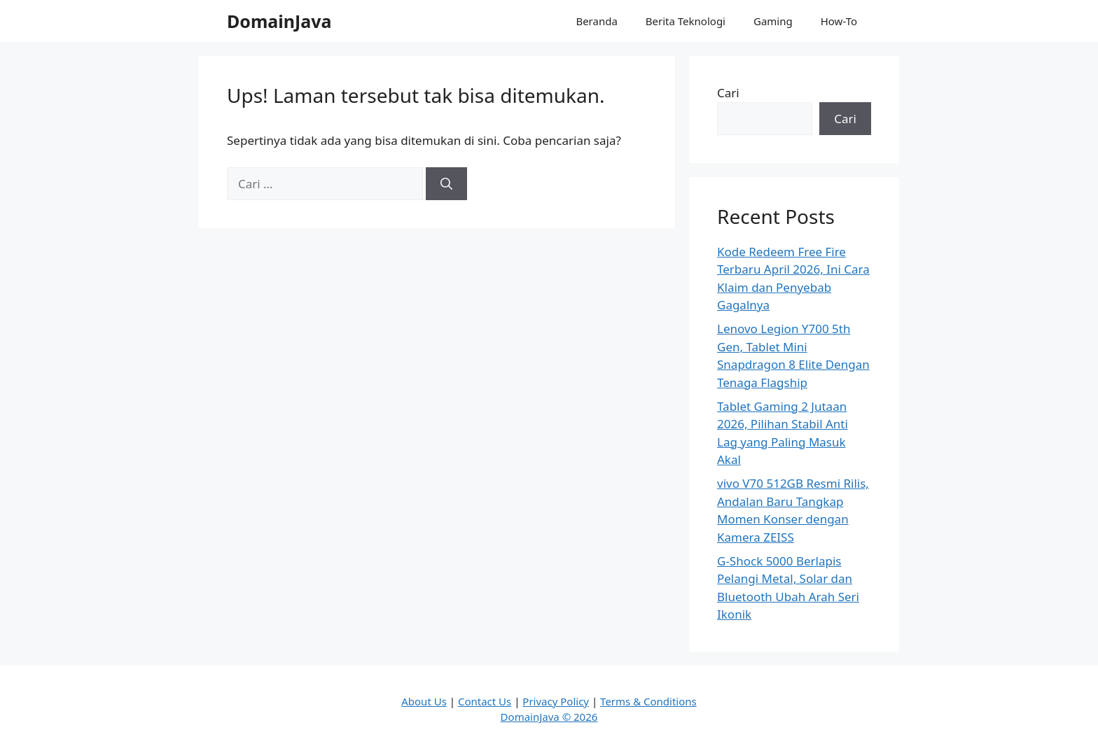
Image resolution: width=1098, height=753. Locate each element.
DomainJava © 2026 (549, 717)
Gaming (773, 21)
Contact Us (484, 701)
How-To (839, 21)
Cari (728, 93)
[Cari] (446, 184)
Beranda (596, 21)
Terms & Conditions (648, 701)
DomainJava (279, 21)
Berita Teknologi (685, 21)
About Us (424, 701)
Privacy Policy (555, 701)
